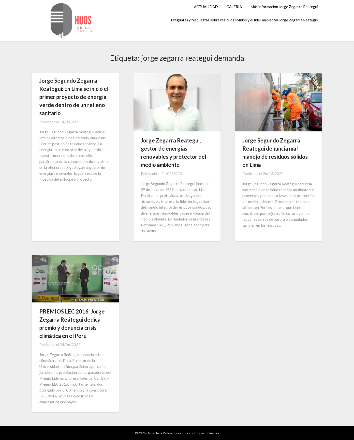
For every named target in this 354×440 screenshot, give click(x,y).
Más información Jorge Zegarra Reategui (284, 6)
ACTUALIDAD (206, 6)
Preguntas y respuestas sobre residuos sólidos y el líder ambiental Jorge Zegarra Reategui (244, 20)
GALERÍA (234, 6)
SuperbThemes (207, 433)
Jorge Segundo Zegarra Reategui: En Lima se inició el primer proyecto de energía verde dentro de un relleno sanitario (73, 96)
